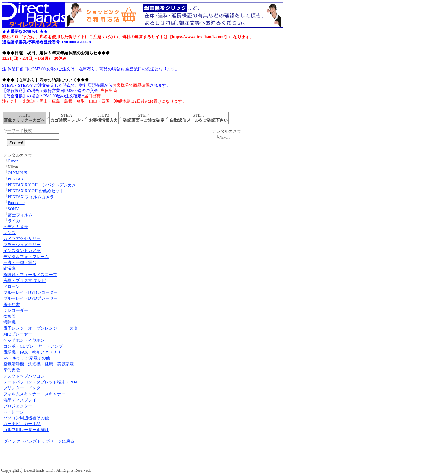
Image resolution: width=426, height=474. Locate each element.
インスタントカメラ (22, 251)
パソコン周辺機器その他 (26, 418)
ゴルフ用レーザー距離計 (26, 430)
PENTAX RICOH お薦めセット (36, 191)
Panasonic (16, 203)
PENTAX (16, 179)
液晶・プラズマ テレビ (24, 280)
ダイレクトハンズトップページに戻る (39, 441)
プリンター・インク (22, 388)
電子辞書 (11, 304)
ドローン (11, 286)
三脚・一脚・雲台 (19, 262)
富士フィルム (20, 215)
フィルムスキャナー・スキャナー (34, 394)
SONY (13, 209)
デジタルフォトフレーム (26, 256)
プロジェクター (17, 406)
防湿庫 (9, 268)
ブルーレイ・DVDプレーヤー (30, 298)
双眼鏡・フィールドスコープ (30, 275)
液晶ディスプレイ (19, 400)
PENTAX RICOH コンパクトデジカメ (42, 185)
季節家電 (11, 370)
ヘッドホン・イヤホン (24, 340)
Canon (13, 161)
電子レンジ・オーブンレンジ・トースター (42, 328)
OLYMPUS (17, 173)
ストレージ (13, 412)
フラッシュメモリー (22, 245)
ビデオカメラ (15, 227)
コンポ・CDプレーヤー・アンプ (33, 346)
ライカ (14, 221)
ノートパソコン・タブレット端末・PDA (40, 382)
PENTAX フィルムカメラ (31, 197)
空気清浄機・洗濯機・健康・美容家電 (38, 364)
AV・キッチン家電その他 (26, 358)
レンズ (9, 232)
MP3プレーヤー (17, 334)
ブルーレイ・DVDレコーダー (30, 292)
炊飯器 (9, 316)
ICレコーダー (15, 310)
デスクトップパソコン (24, 376)
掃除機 (9, 322)
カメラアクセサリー (22, 238)
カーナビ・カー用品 (22, 424)
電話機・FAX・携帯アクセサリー (34, 352)
